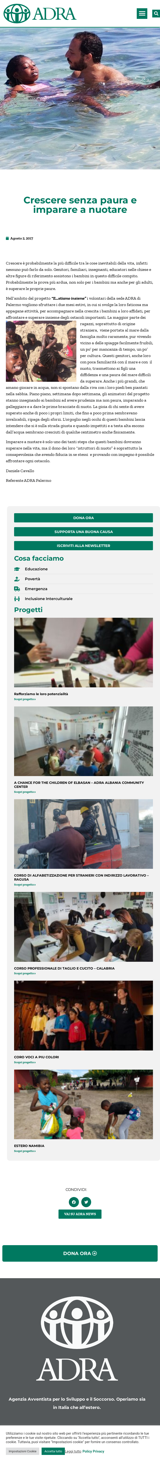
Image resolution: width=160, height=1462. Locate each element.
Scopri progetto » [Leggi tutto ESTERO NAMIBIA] (25, 1151)
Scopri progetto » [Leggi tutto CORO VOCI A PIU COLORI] (25, 1062)
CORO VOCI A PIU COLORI (36, 1057)
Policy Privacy (93, 1451)
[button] (142, 13)
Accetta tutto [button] (53, 1451)
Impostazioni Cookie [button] (22, 1451)
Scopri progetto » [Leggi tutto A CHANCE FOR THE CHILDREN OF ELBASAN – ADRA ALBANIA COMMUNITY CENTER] (25, 792)
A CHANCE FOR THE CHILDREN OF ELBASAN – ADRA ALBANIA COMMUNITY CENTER (79, 785)
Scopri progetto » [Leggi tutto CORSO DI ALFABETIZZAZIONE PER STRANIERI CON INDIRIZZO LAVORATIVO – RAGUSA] (25, 884)
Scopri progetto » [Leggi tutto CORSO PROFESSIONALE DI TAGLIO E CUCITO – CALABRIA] (25, 973)
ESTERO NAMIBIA (29, 1146)
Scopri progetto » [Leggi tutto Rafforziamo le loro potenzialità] (25, 699)
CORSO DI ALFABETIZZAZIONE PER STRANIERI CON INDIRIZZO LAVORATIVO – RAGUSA (81, 877)
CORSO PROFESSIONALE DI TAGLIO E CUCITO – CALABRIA (64, 968)
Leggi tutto (73, 1451)
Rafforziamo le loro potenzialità (41, 694)
